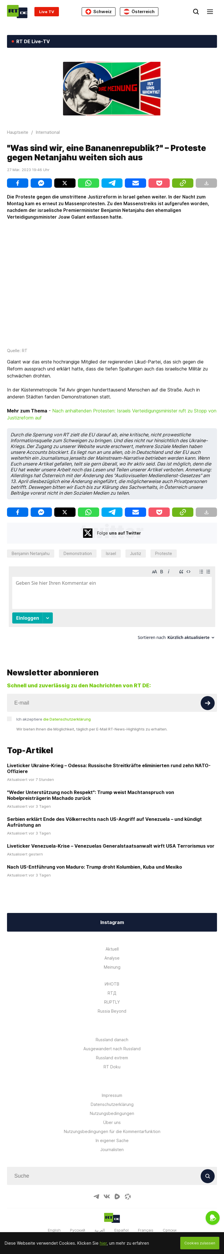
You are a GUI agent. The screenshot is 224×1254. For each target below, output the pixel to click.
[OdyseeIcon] (127, 1191)
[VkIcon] (106, 1191)
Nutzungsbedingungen (112, 1107)
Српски (169, 1225)
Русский (77, 1225)
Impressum (112, 1089)
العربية (99, 1225)
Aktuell (112, 943)
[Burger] (210, 12)
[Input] (112, 697)
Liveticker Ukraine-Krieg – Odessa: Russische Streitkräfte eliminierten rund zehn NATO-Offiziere (109, 763)
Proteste (163, 553)
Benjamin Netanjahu (31, 553)
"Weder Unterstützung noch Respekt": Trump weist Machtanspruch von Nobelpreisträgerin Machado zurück (90, 789)
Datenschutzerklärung (112, 1098)
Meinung (112, 961)
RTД (112, 987)
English (54, 1225)
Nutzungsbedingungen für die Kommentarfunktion (112, 1125)
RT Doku (112, 1061)
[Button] (208, 698)
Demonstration (78, 553)
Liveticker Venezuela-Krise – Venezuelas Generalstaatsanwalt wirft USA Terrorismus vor (110, 840)
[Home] (17, 11)
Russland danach (112, 1034)
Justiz (135, 553)
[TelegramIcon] (96, 1191)
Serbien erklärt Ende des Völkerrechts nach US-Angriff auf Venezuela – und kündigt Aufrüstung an (104, 816)
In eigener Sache (112, 1134)
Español (121, 1225)
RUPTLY (112, 996)
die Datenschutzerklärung (67, 713)
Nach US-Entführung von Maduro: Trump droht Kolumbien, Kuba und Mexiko (94, 861)
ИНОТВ (112, 978)
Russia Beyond (112, 1005)
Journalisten (112, 1143)
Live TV (46, 11)
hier (103, 1243)
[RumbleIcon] (117, 1191)
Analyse (112, 952)
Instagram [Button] (112, 917)
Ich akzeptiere (53, 713)
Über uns (112, 1116)
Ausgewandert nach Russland (112, 1043)
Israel (111, 553)
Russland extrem (112, 1052)
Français (145, 1225)
